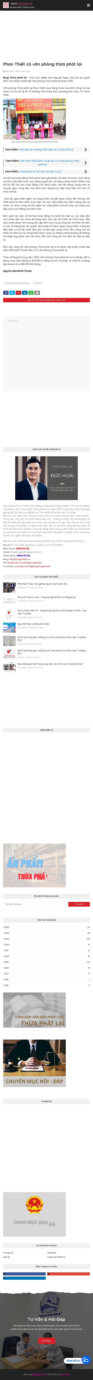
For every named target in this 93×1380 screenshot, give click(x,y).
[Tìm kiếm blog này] (35, 904)
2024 (47, 933)
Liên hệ (6, 1257)
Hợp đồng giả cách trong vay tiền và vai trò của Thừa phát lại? (50, 664)
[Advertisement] (46, 39)
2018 (47, 968)
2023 (47, 939)
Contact (46, 1340)
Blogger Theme (39, 1374)
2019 (47, 962)
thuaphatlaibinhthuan (17, 283)
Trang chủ (8, 1252)
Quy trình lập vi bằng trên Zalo (33, 624)
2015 (47, 985)
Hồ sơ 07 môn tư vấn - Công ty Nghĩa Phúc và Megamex (46, 597)
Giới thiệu (51, 1252)
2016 (47, 979)
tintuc (37, 283)
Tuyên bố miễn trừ (56, 1257)
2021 (47, 950)
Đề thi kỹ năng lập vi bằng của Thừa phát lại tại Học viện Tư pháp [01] (52, 652)
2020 (47, 956)
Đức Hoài (9, 71)
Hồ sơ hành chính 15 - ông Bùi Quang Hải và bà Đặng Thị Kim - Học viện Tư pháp (52, 612)
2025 (47, 927)
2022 (47, 944)
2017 (47, 973)
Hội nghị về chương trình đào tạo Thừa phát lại (46, 149)
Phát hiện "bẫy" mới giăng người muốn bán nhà (42, 583)
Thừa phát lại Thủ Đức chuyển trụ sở (40, 171)
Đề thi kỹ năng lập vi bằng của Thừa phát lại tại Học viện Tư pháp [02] (52, 639)
